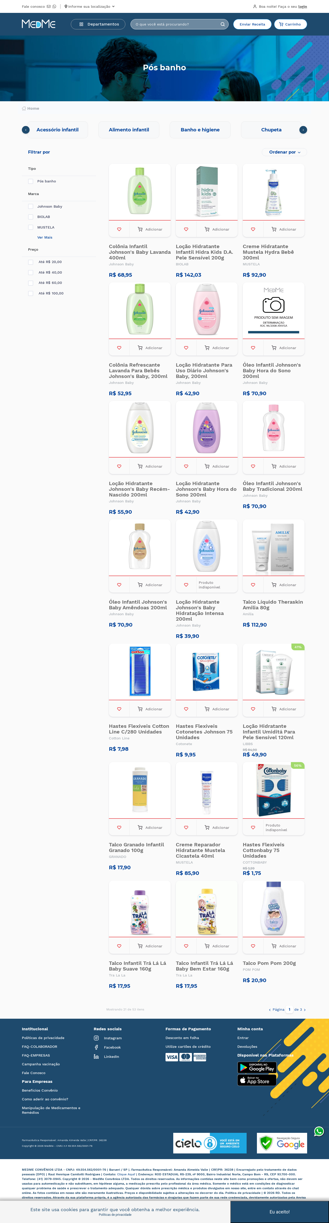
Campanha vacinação (41, 1064)
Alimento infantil (129, 130)
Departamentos (99, 24)
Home (30, 108)
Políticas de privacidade (43, 1038)
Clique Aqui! (126, 1174)
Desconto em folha (182, 1038)
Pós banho (42, 181)
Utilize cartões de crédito (188, 1046)
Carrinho (290, 24)
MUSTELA (41, 227)
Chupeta (271, 130)
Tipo (32, 168)
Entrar (243, 1038)
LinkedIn (106, 1056)
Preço (33, 249)
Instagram (108, 1038)
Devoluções (247, 1046)
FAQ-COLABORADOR (39, 1046)
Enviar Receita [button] (252, 24)
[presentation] (26, 130)
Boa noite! (280, 6)
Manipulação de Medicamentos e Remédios (51, 1110)
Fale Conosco (33, 1073)
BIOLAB (39, 217)
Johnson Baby (45, 206)
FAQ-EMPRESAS (36, 1055)
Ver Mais (44, 237)
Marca (33, 194)
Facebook (107, 1047)
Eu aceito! (280, 1211)
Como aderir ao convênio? (45, 1099)
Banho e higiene (200, 130)
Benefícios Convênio (40, 1090)
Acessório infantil (58, 130)
